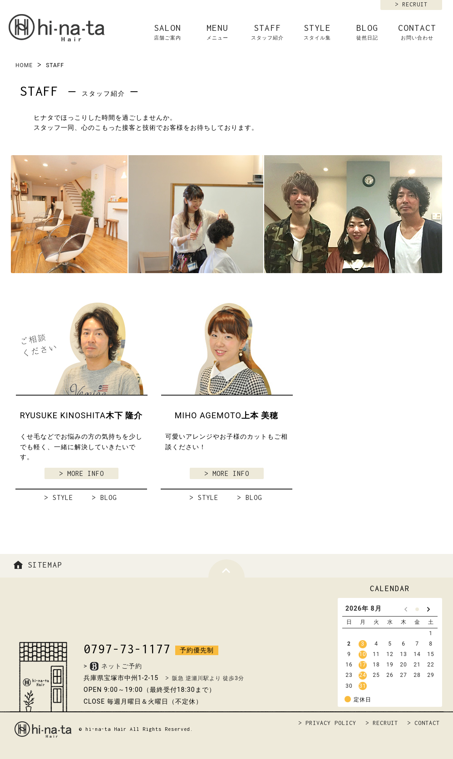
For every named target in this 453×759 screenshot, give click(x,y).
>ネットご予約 (113, 666)
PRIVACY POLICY (330, 723)
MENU (217, 32)
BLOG (367, 32)
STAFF (267, 32)
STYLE (317, 32)
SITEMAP (37, 565)
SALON (167, 32)
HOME (24, 65)
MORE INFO (85, 473)
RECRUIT (415, 4)
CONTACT (417, 32)
